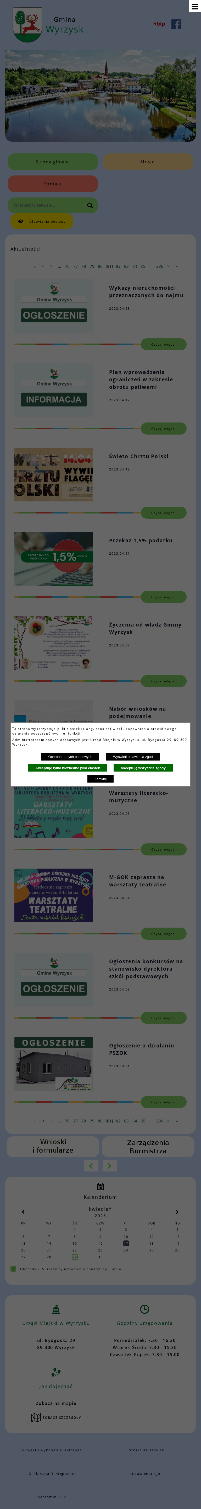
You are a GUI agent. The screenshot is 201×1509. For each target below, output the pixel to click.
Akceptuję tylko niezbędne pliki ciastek (67, 768)
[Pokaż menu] (195, 6)
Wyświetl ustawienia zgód (133, 757)
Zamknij (100, 779)
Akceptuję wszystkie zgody (143, 768)
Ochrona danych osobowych (70, 757)
